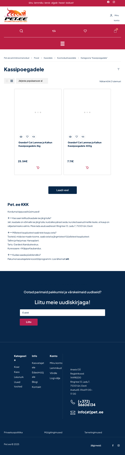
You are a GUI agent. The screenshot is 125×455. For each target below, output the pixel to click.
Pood (36, 58)
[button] (62, 44)
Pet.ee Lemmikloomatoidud (16, 58)
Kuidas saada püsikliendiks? (26, 254)
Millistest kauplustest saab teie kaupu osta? (34, 232)
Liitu (28, 322)
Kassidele (48, 58)
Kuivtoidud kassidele (66, 58)
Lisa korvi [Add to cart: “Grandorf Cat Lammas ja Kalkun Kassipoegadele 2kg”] (38, 167)
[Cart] (115, 31)
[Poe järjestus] (32, 81)
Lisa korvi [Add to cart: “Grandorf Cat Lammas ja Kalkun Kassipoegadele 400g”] (87, 167)
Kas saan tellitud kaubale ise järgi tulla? (31, 218)
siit (67, 258)
